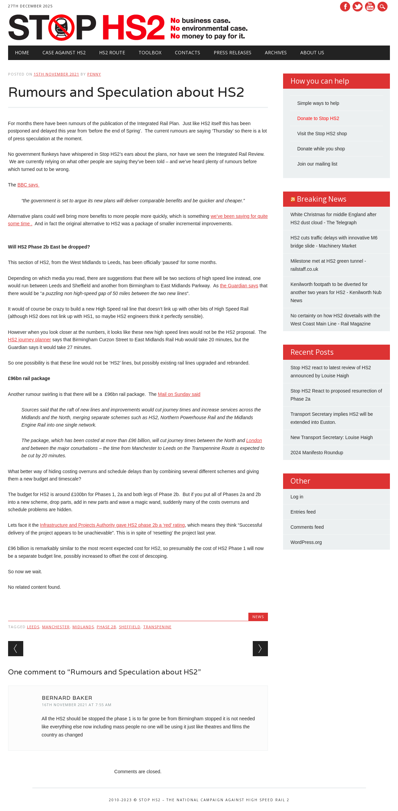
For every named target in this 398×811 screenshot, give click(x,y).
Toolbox (150, 52)
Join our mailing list (317, 164)
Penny (94, 74)
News (258, 616)
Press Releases (232, 52)
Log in (296, 496)
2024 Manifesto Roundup (316, 452)
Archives (276, 52)
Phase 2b (106, 626)
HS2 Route (112, 52)
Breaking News (321, 199)
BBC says (28, 184)
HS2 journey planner (29, 339)
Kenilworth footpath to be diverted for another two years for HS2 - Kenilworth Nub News (335, 292)
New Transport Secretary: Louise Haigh (331, 437)
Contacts (187, 52)
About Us (312, 52)
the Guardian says (239, 285)
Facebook (345, 6)
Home (22, 52)
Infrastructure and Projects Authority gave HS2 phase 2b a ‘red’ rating (112, 525)
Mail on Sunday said (179, 394)
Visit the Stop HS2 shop (322, 133)
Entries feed (303, 512)
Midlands (83, 626)
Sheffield (130, 626)
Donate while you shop (321, 148)
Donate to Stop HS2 (318, 118)
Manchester (56, 626)
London (254, 440)
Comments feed (307, 527)
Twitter (358, 6)
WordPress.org (306, 542)
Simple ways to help (318, 103)
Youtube (370, 6)
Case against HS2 (64, 52)
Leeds (33, 626)
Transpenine (157, 626)
